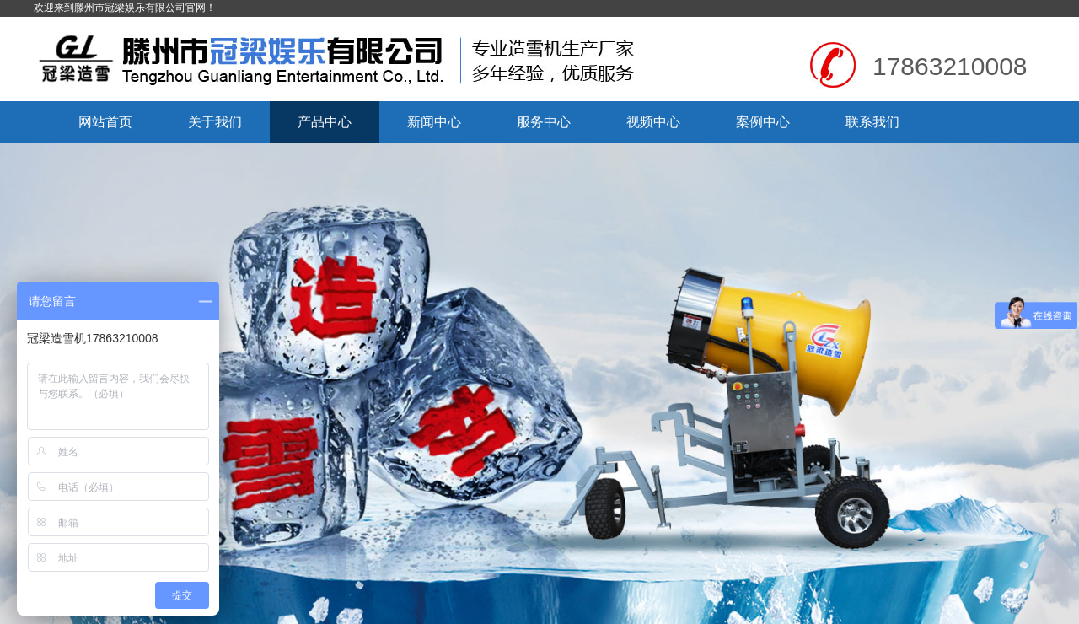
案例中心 (763, 122)
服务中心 (544, 122)
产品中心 (325, 122)
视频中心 (653, 122)
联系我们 (872, 122)
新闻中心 (434, 122)
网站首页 (105, 122)
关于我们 (215, 122)
